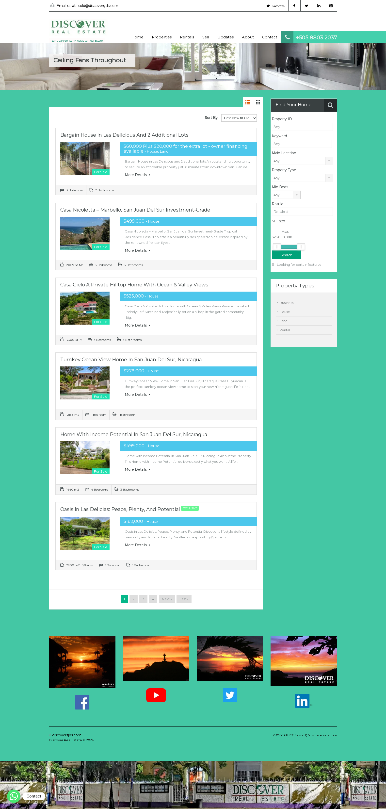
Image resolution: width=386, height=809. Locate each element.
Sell (205, 37)
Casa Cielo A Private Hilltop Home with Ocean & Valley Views (134, 285)
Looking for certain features (296, 264)
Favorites (275, 6)
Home (137, 37)
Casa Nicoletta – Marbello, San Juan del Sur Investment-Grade (135, 210)
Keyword (279, 136)
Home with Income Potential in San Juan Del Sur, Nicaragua (133, 434)
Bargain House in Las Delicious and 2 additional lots (124, 135)
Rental (285, 330)
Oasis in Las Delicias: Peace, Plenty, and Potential (130, 509)
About (248, 37)
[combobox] (302, 161)
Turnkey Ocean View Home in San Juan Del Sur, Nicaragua (131, 360)
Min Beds (280, 187)
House (285, 312)
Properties (162, 37)
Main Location (284, 153)
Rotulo (277, 204)
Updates (225, 37)
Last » (184, 599)
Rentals (187, 37)
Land (284, 321)
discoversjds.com (66, 735)
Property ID (282, 119)
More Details (137, 175)
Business (286, 303)
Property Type (284, 170)
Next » (167, 599)
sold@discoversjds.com (98, 5)
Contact (269, 37)
